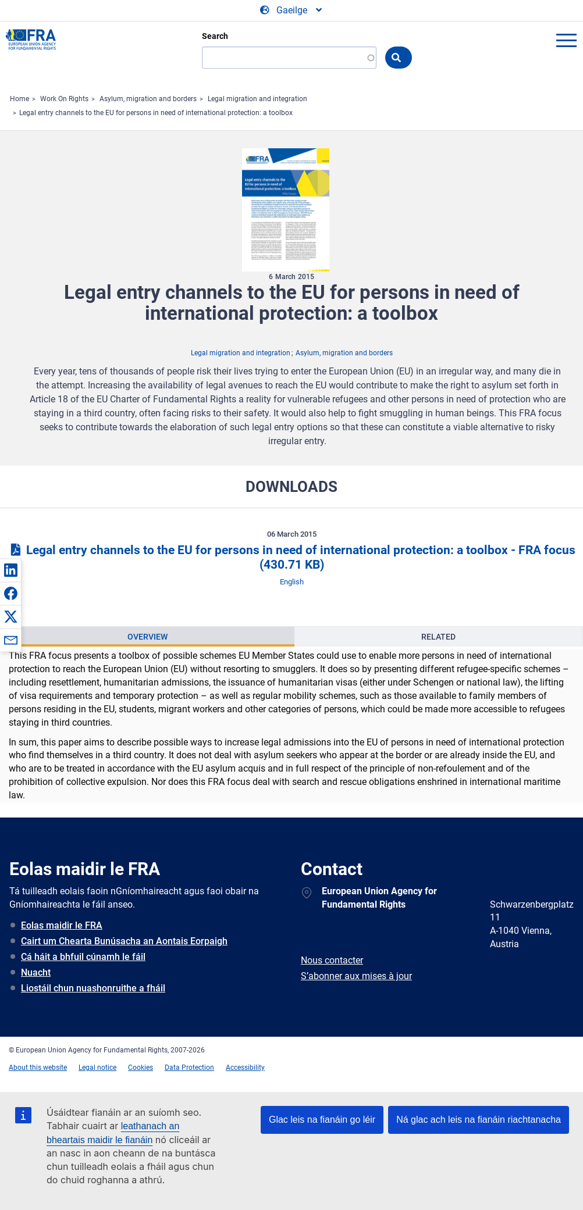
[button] (10, 569)
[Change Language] (292, 10)
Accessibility (245, 1067)
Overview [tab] (147, 636)
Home (19, 99)
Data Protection (189, 1067)
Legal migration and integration (257, 99)
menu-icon (566, 40)
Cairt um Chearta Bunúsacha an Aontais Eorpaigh (124, 941)
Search (215, 36)
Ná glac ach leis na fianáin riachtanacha (478, 1120)
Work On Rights (64, 99)
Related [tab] (438, 636)
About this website (38, 1067)
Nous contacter (332, 960)
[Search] (289, 58)
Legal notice (97, 1067)
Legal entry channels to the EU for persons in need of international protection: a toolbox (156, 113)
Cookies (140, 1067)
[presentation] (147, 637)
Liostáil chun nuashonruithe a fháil (93, 988)
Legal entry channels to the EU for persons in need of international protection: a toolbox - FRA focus (291, 557)
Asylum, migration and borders (148, 99)
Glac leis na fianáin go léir (322, 1120)
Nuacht (36, 972)
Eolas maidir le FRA (61, 925)
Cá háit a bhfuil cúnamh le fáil (83, 956)
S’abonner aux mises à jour (356, 975)
